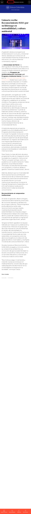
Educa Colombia (17, 7)
